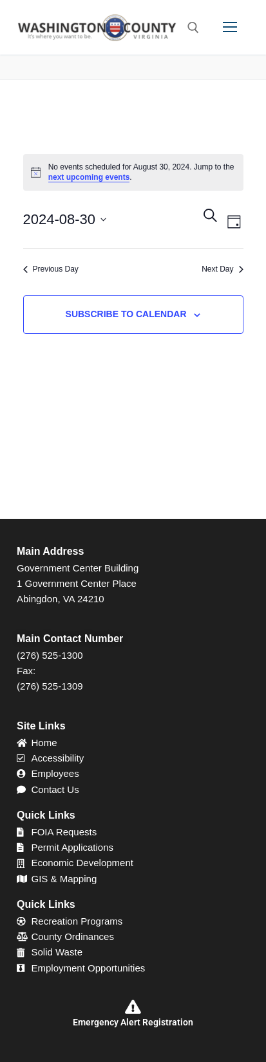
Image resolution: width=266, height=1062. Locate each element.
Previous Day (51, 269)
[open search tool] (193, 27)
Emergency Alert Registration (133, 1022)
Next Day (222, 269)
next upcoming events (89, 177)
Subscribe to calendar (126, 314)
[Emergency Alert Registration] (133, 1007)
